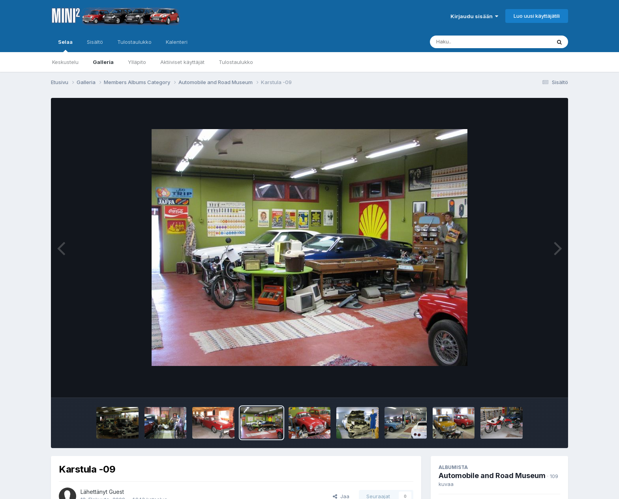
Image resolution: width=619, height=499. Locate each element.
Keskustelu (65, 62)
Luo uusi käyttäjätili (537, 16)
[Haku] (475, 42)
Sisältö (95, 42)
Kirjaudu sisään (474, 16)
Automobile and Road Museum (492, 475)
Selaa (65, 45)
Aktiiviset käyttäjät (182, 62)
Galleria (103, 62)
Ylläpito (137, 62)
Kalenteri (177, 42)
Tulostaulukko (236, 62)
